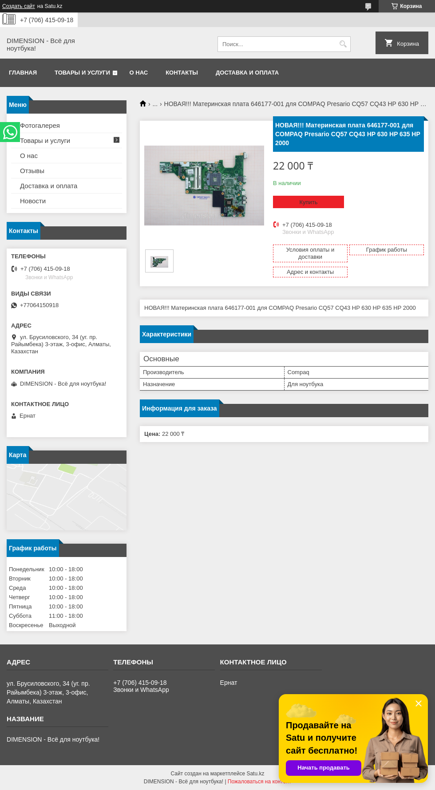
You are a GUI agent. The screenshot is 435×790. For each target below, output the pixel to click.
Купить (308, 202)
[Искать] (343, 44)
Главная (23, 72)
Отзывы (32, 170)
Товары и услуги (82, 72)
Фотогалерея (40, 125)
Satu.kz (255, 773)
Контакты (182, 72)
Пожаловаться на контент (259, 781)
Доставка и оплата (247, 72)
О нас (139, 72)
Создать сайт (18, 6)
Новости (33, 201)
